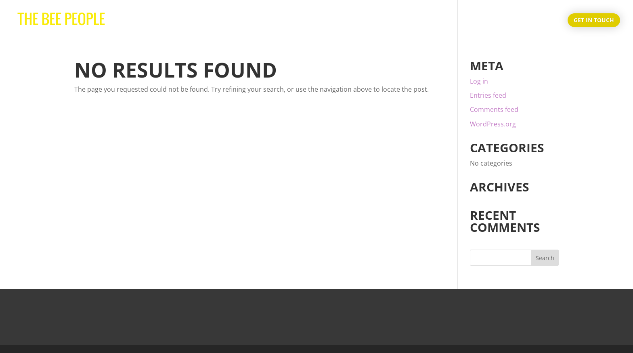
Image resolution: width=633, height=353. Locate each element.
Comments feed (494, 109)
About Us (501, 20)
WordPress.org (493, 124)
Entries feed (488, 95)
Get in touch (594, 20)
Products (542, 20)
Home (468, 20)
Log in (479, 81)
